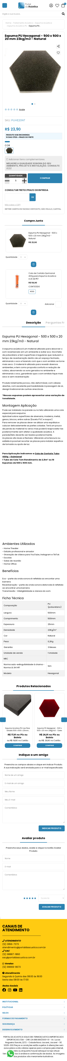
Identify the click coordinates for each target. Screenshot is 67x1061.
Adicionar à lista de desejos (58, 52)
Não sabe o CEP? (13, 204)
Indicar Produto (51, 828)
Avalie (22, 109)
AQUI (8, 168)
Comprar (17, 745)
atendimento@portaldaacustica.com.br (24, 947)
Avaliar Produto (51, 907)
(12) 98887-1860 (11, 954)
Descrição (33, 322)
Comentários (33, 813)
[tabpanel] (33, 71)
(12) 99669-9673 (11, 967)
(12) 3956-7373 (10, 944)
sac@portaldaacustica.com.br (18, 957)
